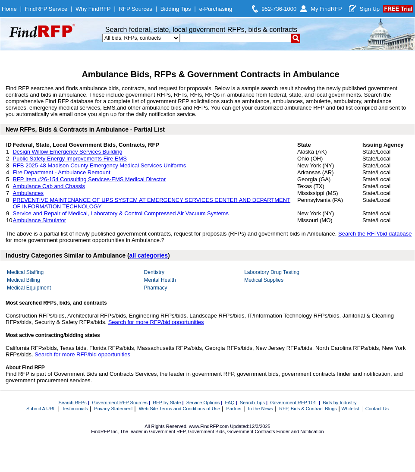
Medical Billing (23, 280)
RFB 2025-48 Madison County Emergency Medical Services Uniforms (99, 165)
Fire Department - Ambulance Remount (61, 172)
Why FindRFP (92, 9)
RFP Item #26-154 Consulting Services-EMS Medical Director (89, 179)
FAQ (230, 402)
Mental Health (160, 280)
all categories (148, 255)
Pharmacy (155, 288)
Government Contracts (251, 431)
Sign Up (370, 9)
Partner (234, 408)
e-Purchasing (216, 9)
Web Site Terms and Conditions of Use (179, 408)
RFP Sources (135, 9)
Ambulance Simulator (39, 220)
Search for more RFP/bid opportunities (156, 322)
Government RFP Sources (120, 402)
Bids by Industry (339, 402)
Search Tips (252, 402)
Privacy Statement (113, 408)
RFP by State (167, 402)
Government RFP (167, 431)
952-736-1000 (278, 9)
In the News (260, 408)
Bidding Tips (175, 9)
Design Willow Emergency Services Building (67, 151)
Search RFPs (72, 402)
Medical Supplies (263, 280)
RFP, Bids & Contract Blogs (308, 408)
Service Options (203, 402)
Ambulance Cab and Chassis (49, 186)
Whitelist (351, 408)
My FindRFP (326, 9)
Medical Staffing (25, 272)
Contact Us (377, 408)
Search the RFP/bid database (375, 233)
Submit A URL (41, 408)
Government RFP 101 (293, 402)
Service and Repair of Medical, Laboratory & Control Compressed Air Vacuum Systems (120, 213)
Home (9, 9)
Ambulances (28, 193)
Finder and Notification (300, 431)
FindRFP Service (46, 9)
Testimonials (75, 408)
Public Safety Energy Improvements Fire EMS (69, 158)
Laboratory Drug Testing (271, 272)
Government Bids (206, 431)
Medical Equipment (29, 288)
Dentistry (154, 272)
